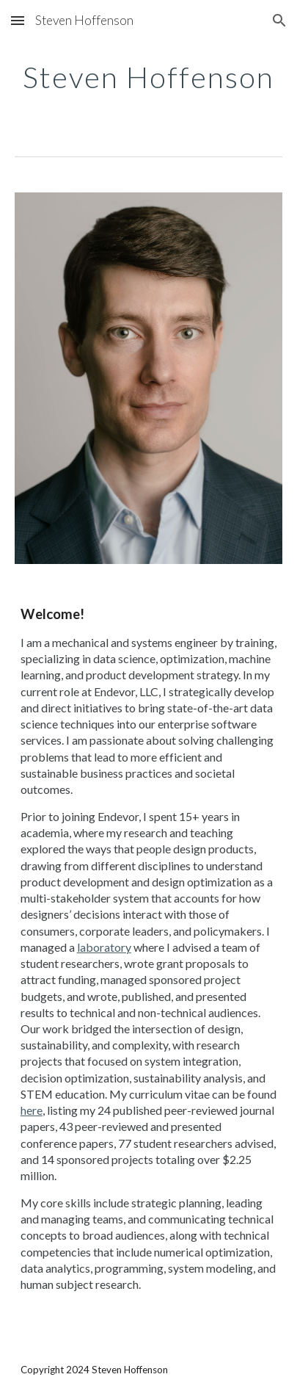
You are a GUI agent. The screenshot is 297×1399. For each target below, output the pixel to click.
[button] (17, 20)
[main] (148, 77)
